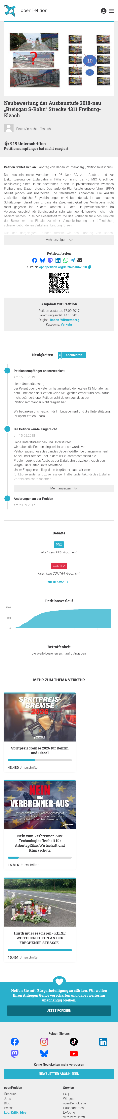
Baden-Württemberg (64, 320)
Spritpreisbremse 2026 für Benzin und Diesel (39, 750)
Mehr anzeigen (59, 240)
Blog (7, 1103)
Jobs (7, 1099)
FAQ (66, 1094)
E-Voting (69, 1112)
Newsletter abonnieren (59, 1074)
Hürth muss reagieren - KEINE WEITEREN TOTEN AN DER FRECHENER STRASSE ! (40, 938)
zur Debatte (56, 582)
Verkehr (66, 324)
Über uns (10, 1094)
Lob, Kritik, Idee (15, 1112)
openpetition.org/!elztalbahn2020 (65, 267)
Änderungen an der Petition (33, 499)
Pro (59, 545)
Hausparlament (74, 1108)
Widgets (68, 1099)
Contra (59, 566)
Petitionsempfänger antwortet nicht (39, 371)
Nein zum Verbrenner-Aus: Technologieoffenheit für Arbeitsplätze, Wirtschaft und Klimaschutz (40, 843)
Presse (8, 1108)
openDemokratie (74, 1103)
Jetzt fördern (59, 1010)
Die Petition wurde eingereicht (35, 429)
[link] (111, 11)
